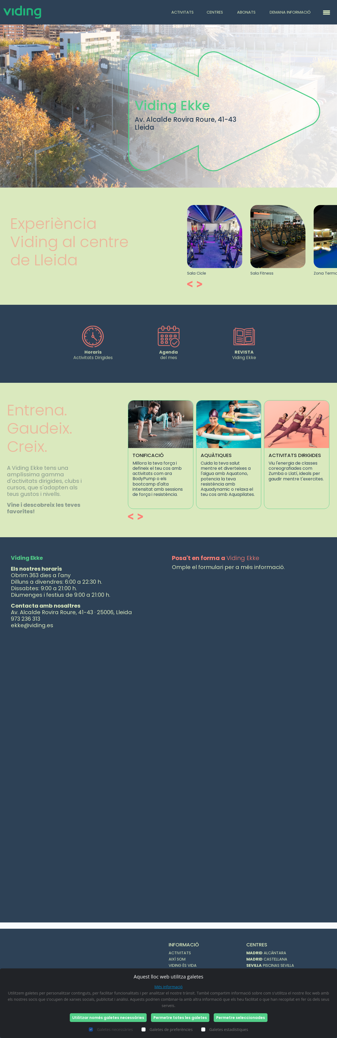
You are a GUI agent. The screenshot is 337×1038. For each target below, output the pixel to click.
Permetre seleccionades (240, 1017)
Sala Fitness (288, 273)
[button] (217, 284)
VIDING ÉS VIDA (183, 965)
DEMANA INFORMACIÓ (290, 12)
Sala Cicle (222, 273)
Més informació (169, 986)
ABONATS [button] (247, 12)
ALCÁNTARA (266, 953)
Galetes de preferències (171, 1029)
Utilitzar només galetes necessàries (108, 1017)
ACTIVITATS (182, 12)
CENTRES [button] (215, 12)
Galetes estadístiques (228, 1029)
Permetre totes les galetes (180, 1017)
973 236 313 (25, 619)
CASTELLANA (266, 959)
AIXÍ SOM (177, 959)
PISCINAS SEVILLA (270, 965)
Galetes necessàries (115, 1029)
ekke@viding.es (32, 625)
